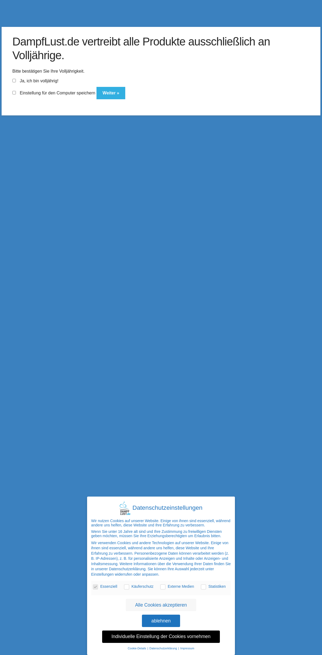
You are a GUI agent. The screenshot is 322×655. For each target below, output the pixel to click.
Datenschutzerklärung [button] (163, 644)
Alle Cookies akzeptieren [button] (161, 601)
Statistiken (213, 582)
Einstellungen (102, 570)
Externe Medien (177, 582)
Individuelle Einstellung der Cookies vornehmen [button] (161, 632)
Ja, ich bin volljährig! (35, 81)
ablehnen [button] (161, 616)
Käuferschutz (138, 582)
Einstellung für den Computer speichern (53, 93)
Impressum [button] (187, 644)
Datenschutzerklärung (127, 565)
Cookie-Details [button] (137, 644)
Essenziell (105, 582)
